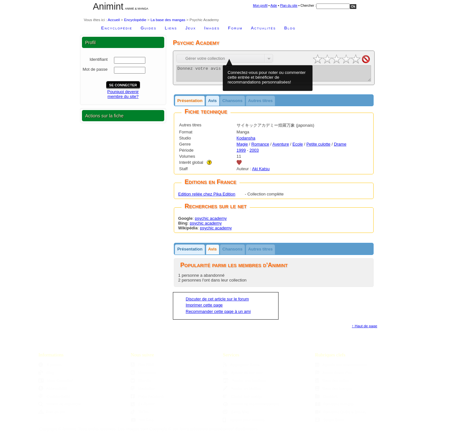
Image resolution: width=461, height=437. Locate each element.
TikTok (140, 415)
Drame (340, 147)
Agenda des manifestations (341, 367)
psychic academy (211, 221)
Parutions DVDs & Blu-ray (341, 415)
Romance (260, 147)
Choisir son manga (242, 399)
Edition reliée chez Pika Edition (207, 197)
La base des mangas (167, 20)
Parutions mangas (334, 407)
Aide (273, 5)
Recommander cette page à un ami (218, 314)
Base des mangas (333, 391)
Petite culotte (318, 147)
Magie (242, 147)
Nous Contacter (55, 383)
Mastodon (143, 391)
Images (212, 28)
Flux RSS (142, 367)
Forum (235, 28)
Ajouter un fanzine (242, 391)
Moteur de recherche (59, 407)
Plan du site (288, 5)
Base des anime (332, 383)
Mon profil (260, 5)
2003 (254, 153)
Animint (108, 6)
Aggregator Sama (241, 367)
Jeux (190, 28)
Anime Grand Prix (333, 375)
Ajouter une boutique (244, 383)
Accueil (114, 20)
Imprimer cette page (204, 308)
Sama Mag (236, 415)
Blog (290, 28)
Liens (171, 28)
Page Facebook (147, 399)
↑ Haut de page (364, 329)
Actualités (263, 28)
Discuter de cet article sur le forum (217, 301)
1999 (241, 153)
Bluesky (141, 383)
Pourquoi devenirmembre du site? (123, 94)
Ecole (298, 147)
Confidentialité (54, 399)
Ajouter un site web (243, 375)
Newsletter (143, 375)
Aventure (280, 147)
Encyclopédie (135, 20)
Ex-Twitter (143, 407)
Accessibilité (52, 391)
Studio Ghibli (329, 423)
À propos (49, 367)
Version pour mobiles (244, 423)
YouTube (142, 423)
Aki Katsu (261, 171)
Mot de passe (95, 69)
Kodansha (246, 141)
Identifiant (99, 59)
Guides (149, 28)
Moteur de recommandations (251, 407)
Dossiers (326, 399)
